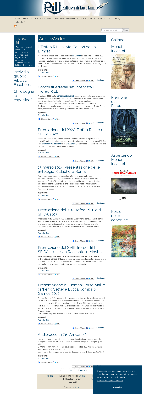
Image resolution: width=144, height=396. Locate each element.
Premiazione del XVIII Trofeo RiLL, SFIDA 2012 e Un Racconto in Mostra (70, 249)
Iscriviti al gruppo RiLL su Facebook (22, 78)
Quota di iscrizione (22, 63)
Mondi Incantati (53, 18)
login (50, 375)
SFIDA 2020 (70, 144)
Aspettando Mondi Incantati (91, 18)
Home (17, 18)
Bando (17, 50)
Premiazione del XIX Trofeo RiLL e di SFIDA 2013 (70, 212)
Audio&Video (43, 72)
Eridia (82, 375)
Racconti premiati (22, 52)
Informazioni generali (23, 47)
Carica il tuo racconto (23, 68)
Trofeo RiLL (38, 18)
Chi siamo (26, 18)
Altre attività (20, 22)
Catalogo (117, 18)
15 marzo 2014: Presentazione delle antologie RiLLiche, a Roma (69, 169)
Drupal (77, 387)
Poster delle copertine (119, 215)
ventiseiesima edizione (51, 144)
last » (82, 370)
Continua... (101, 80)
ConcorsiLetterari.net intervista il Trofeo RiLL (66, 89)
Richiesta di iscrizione (23, 65)
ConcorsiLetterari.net (65, 96)
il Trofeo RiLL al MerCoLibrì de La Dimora (67, 49)
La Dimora (76, 56)
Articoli (107, 18)
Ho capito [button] (117, 387)
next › (72, 370)
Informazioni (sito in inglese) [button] (110, 381)
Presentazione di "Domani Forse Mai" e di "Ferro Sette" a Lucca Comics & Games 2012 (71, 289)
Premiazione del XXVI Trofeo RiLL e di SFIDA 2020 (71, 132)
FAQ (24, 50)
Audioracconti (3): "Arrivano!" (62, 334)
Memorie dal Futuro (69, 18)
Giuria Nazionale (21, 55)
